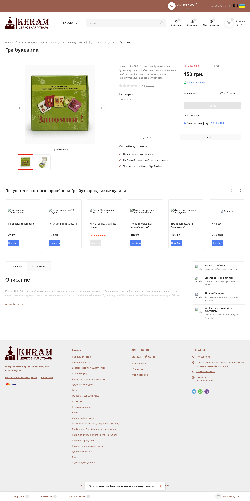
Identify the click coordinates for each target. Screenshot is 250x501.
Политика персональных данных (21, 377)
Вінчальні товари (81, 362)
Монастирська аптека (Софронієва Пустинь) (95, 423)
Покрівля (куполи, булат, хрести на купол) (94, 434)
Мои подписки (140, 374)
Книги (75, 412)
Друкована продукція (83, 384)
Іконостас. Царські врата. (85, 395)
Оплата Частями (196, 82)
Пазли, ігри (100, 42)
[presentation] (19, 107)
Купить (212, 105)
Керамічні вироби (81, 406)
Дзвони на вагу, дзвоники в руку (89, 378)
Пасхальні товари (81, 356)
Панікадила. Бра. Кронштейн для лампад (94, 429)
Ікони (75, 390)
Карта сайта (47, 377)
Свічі (74, 456)
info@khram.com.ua (205, 371)
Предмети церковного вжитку (88, 445)
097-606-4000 (185, 4)
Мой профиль (139, 363)
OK (159, 486)
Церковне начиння (82, 451)
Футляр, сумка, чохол (83, 462)
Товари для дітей (75, 42)
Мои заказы (138, 369)
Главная (9, 42)
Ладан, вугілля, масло (83, 417)
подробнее (14, 303)
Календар (77, 401)
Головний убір (80, 373)
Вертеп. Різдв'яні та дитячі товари (37, 42)
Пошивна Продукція (83, 440)
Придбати (13, 242)
